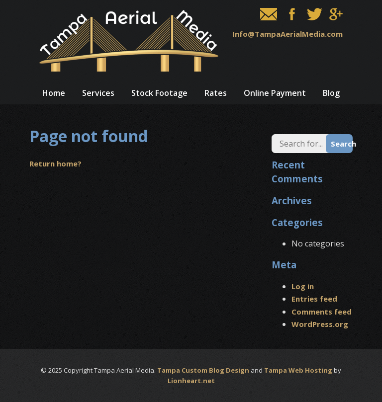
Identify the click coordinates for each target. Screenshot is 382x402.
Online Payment (275, 92)
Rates (215, 92)
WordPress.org (319, 324)
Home (53, 92)
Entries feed (314, 299)
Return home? (55, 163)
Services (98, 92)
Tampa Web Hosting (298, 370)
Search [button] (342, 144)
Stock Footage (159, 92)
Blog (331, 92)
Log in (302, 286)
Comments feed (321, 312)
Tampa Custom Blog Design (203, 370)
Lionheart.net (191, 380)
